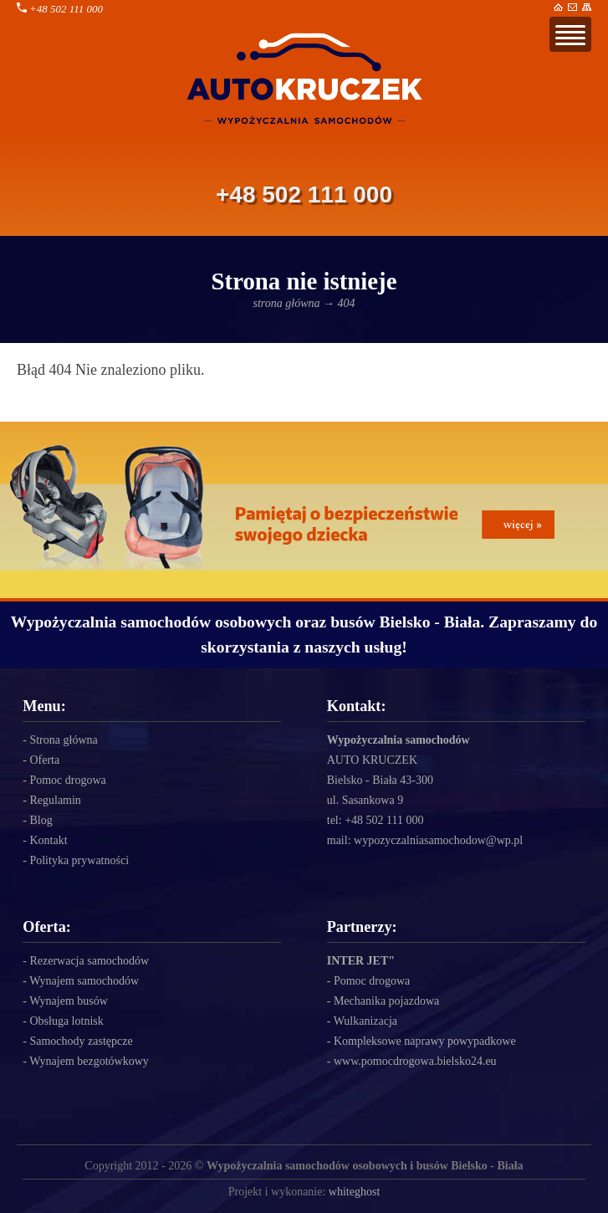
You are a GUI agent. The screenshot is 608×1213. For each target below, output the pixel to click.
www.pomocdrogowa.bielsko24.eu (415, 1061)
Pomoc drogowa (67, 780)
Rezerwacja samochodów (89, 961)
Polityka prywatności (79, 860)
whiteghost (354, 1191)
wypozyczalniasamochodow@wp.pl (438, 840)
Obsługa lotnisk (66, 1021)
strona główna (286, 303)
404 (346, 303)
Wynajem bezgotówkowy (89, 1061)
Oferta (44, 760)
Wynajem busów (68, 1001)
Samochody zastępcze (80, 1041)
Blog (40, 820)
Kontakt (48, 840)
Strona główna (63, 740)
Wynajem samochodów (84, 981)
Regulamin (54, 800)
